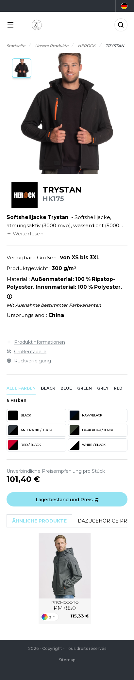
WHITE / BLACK (88, 445)
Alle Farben (21, 388)
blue (66, 388)
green (84, 388)
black (48, 388)
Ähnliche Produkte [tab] (39, 521)
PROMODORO (64, 605)
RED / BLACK (24, 445)
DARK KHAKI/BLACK (91, 430)
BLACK (19, 415)
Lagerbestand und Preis (67, 500)
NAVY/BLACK (86, 415)
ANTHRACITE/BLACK (30, 430)
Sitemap (67, 659)
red (118, 388)
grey (103, 388)
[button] (21, 68)
